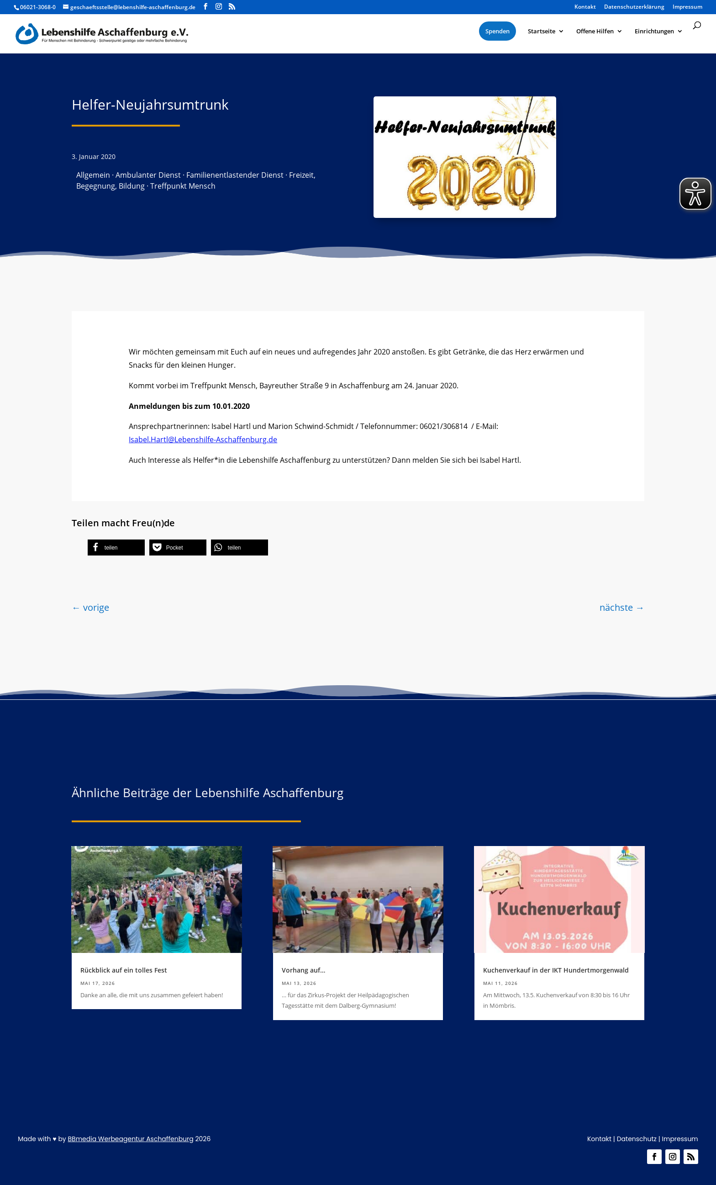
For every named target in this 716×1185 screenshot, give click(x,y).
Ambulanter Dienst (148, 175)
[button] (116, 547)
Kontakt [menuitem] (585, 7)
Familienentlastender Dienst (235, 175)
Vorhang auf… (303, 970)
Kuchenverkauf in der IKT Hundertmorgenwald (556, 970)
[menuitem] (497, 31)
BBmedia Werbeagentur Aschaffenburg (130, 1138)
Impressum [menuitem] (687, 7)
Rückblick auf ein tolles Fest (123, 970)
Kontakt (599, 1138)
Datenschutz (637, 1138)
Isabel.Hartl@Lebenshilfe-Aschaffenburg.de (203, 439)
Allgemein (93, 175)
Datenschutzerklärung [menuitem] (634, 7)
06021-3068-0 (38, 7)
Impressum (680, 1138)
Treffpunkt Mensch (183, 186)
